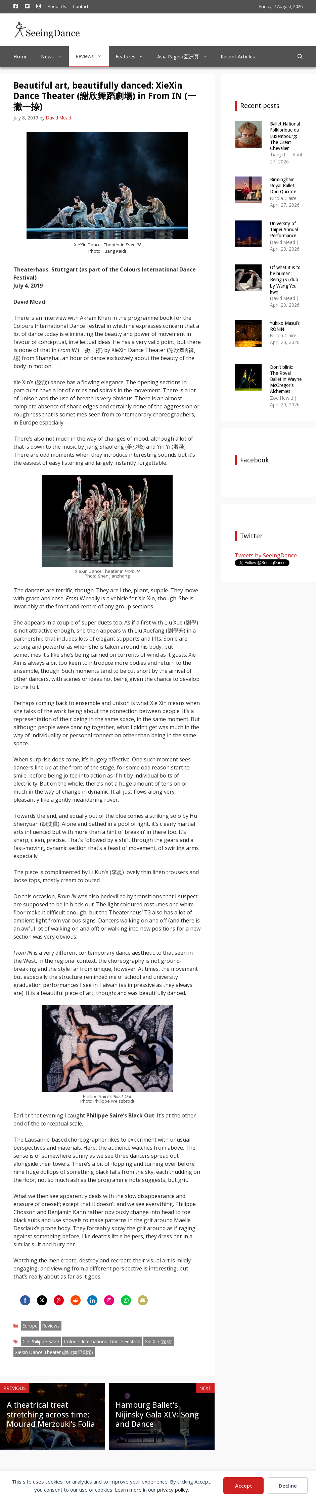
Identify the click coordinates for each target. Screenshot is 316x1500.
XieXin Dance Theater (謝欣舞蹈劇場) (54, 1352)
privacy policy (172, 1489)
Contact (80, 6)
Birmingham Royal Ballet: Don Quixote (283, 185)
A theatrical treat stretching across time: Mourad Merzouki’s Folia (51, 1414)
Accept (243, 1485)
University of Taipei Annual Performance (284, 229)
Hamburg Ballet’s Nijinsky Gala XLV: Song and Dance (157, 1414)
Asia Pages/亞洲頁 (185, 57)
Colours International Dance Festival (102, 1341)
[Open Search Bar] (300, 57)
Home (20, 57)
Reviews (92, 56)
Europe (30, 1325)
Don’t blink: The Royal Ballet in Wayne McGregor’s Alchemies (286, 379)
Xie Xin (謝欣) (159, 1341)
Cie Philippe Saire (40, 1341)
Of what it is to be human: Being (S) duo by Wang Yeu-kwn (285, 280)
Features (133, 57)
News (55, 57)
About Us (57, 6)
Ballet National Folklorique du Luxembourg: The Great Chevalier (285, 136)
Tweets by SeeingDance (266, 555)
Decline (288, 1485)
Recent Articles (238, 57)
